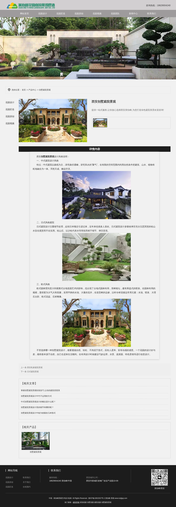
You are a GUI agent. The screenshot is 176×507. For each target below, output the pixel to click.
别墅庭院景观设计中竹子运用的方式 (36, 396)
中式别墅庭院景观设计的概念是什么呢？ (38, 402)
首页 (24, 90)
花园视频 (97, 13)
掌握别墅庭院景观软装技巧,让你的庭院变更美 (40, 390)
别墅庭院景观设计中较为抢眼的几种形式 (38, 413)
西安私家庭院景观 (34, 367)
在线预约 (27, 487)
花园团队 (115, 13)
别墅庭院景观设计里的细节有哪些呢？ (37, 407)
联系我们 (151, 13)
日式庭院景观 (33, 371)
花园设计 (42, 13)
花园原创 (79, 13)
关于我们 (27, 482)
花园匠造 (60, 13)
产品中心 (32, 90)
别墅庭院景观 (47, 156)
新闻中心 (133, 13)
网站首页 (24, 13)
